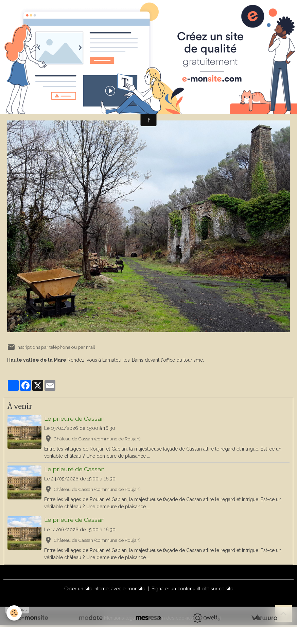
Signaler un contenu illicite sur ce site (192, 588)
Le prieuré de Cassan (74, 418)
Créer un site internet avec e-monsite (104, 588)
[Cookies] (14, 613)
